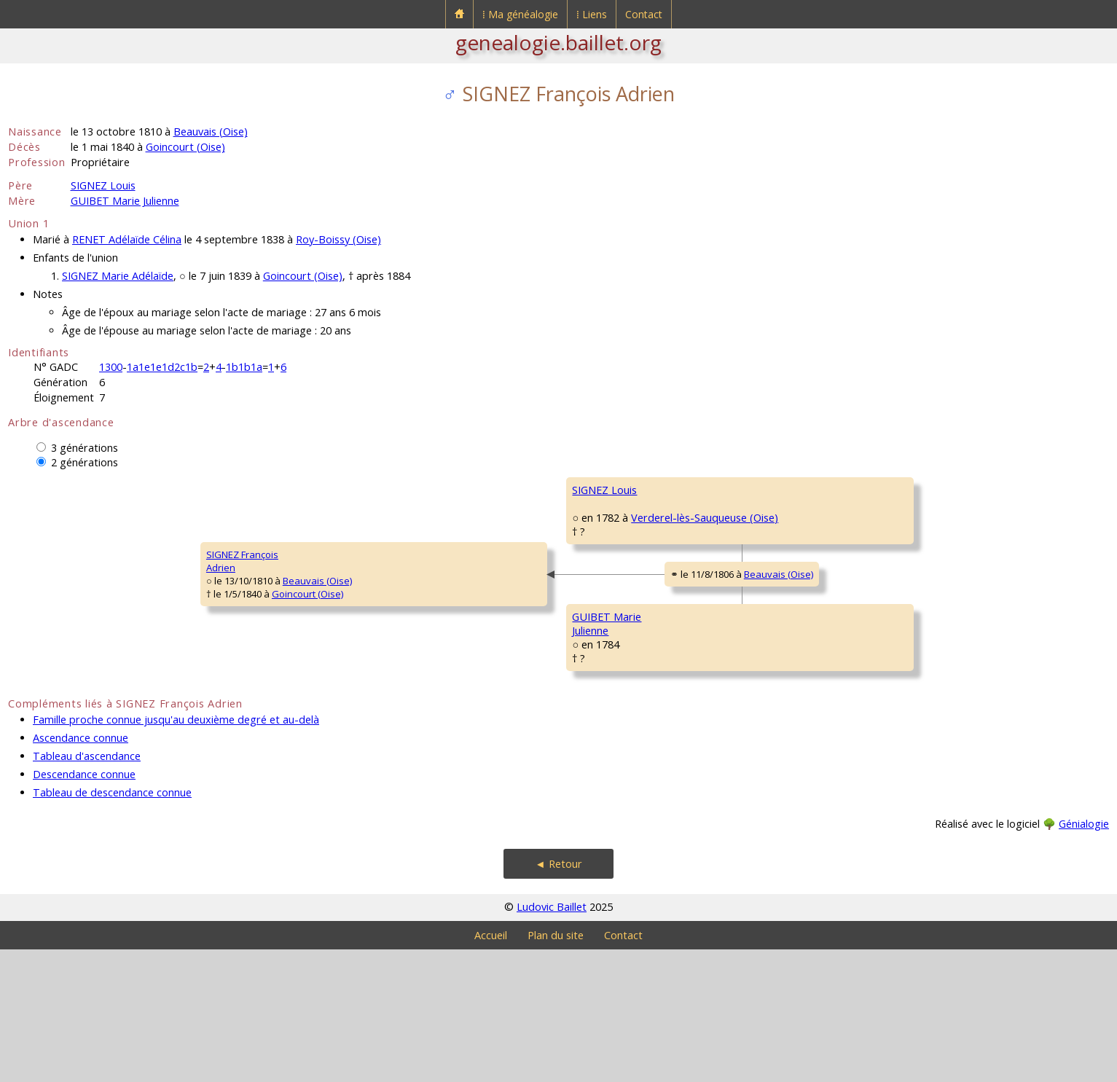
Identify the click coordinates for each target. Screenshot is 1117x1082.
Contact (643, 14)
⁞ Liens (591, 14)
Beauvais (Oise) (210, 131)
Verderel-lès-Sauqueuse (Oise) (508, 559)
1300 (110, 367)
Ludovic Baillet (552, 1039)
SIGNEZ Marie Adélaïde (117, 276)
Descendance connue (84, 907)
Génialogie (1084, 956)
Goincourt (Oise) (185, 147)
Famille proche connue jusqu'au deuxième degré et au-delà (176, 852)
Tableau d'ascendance (87, 888)
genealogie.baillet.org (558, 42)
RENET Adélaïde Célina (126, 239)
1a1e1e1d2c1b (162, 367)
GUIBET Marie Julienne (125, 201)
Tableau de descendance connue (112, 925)
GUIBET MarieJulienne (417, 715)
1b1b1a (244, 367)
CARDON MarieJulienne (790, 584)
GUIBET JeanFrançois (784, 671)
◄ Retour (558, 996)
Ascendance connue (80, 870)
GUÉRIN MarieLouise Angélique (795, 758)
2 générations (84, 462)
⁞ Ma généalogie (520, 14)
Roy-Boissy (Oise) (338, 239)
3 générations (84, 448)
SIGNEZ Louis (103, 185)
